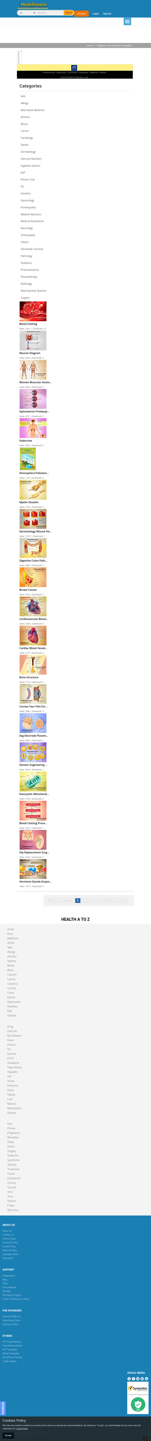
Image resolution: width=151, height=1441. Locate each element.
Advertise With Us (11, 1316)
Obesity (11, 1113)
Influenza (12, 1085)
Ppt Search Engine (11, 1295)
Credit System (9, 1361)
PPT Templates (10, 1349)
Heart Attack (14, 1067)
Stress (10, 1146)
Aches (10, 929)
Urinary (11, 1183)
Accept (8, 1435)
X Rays (11, 1205)
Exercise (12, 1031)
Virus (10, 1196)
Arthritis (12, 956)
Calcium (12, 974)
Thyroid (11, 1164)
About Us (7, 1230)
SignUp (107, 13)
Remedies (13, 1137)
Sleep (10, 1142)
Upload (81, 13)
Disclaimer (7, 1258)
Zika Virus (13, 1210)
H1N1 (10, 1058)
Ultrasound (13, 1178)
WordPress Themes (12, 1357)
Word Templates (10, 1353)
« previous (65, 900)
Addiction (12, 938)
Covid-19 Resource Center (15, 1298)
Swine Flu (12, 1155)
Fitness (11, 1044)
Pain (9, 1124)
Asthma (11, 961)
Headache (13, 1063)
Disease (11, 1015)
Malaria (11, 1103)
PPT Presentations (11, 1341)
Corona (11, 988)
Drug (10, 1026)
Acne (10, 934)
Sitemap (6, 1291)
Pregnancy (13, 1133)
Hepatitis (12, 1072)
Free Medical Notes (12, 1345)
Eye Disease (14, 1035)
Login (96, 13)
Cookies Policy (14, 1420)
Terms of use (9, 1238)
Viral (9, 1192)
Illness (10, 1081)
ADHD (10, 943)
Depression (14, 1002)
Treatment (13, 1169)
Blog (4, 1279)
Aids (9, 947)
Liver (10, 1099)
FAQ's (5, 1283)
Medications (14, 1108)
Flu (9, 1049)
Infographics (8, 1275)
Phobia (11, 1128)
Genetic (11, 1054)
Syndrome (13, 1160)
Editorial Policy (9, 1250)
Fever (10, 1040)
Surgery (11, 1151)
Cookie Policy (9, 1246)
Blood (10, 965)
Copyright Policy (10, 1254)
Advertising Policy (11, 1320)
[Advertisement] (75, 34)
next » (111, 900)
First (51, 900)
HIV (9, 1076)
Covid (10, 993)
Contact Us (8, 1234)
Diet (9, 1011)
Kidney (11, 1094)
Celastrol (12, 983)
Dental (11, 997)
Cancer (11, 979)
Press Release (9, 1287)
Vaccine (11, 1187)
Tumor (11, 1173)
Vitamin (11, 1201)
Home (90, 45)
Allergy (11, 952)
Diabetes (12, 1006)
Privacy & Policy (10, 1242)
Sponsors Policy (10, 1324)
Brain (10, 970)
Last (122, 900)
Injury (10, 1090)
